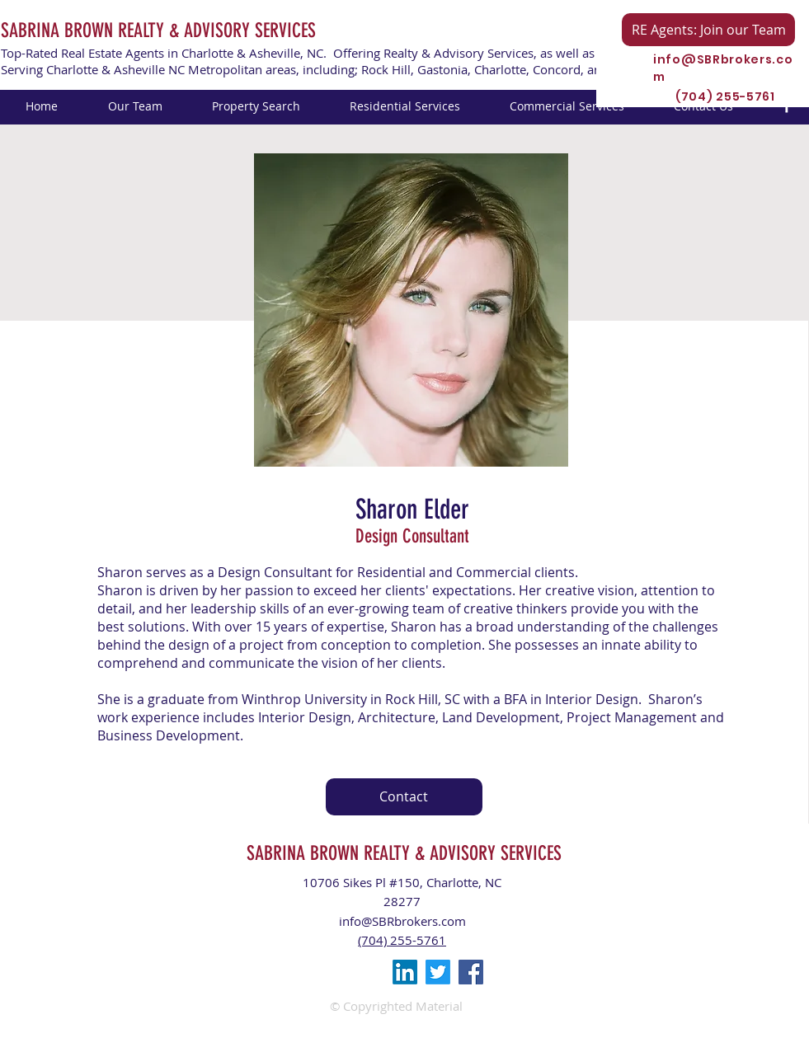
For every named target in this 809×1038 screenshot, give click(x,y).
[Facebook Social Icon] (471, 972)
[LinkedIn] (405, 972)
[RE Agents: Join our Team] (708, 29)
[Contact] (404, 796)
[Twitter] (438, 972)
